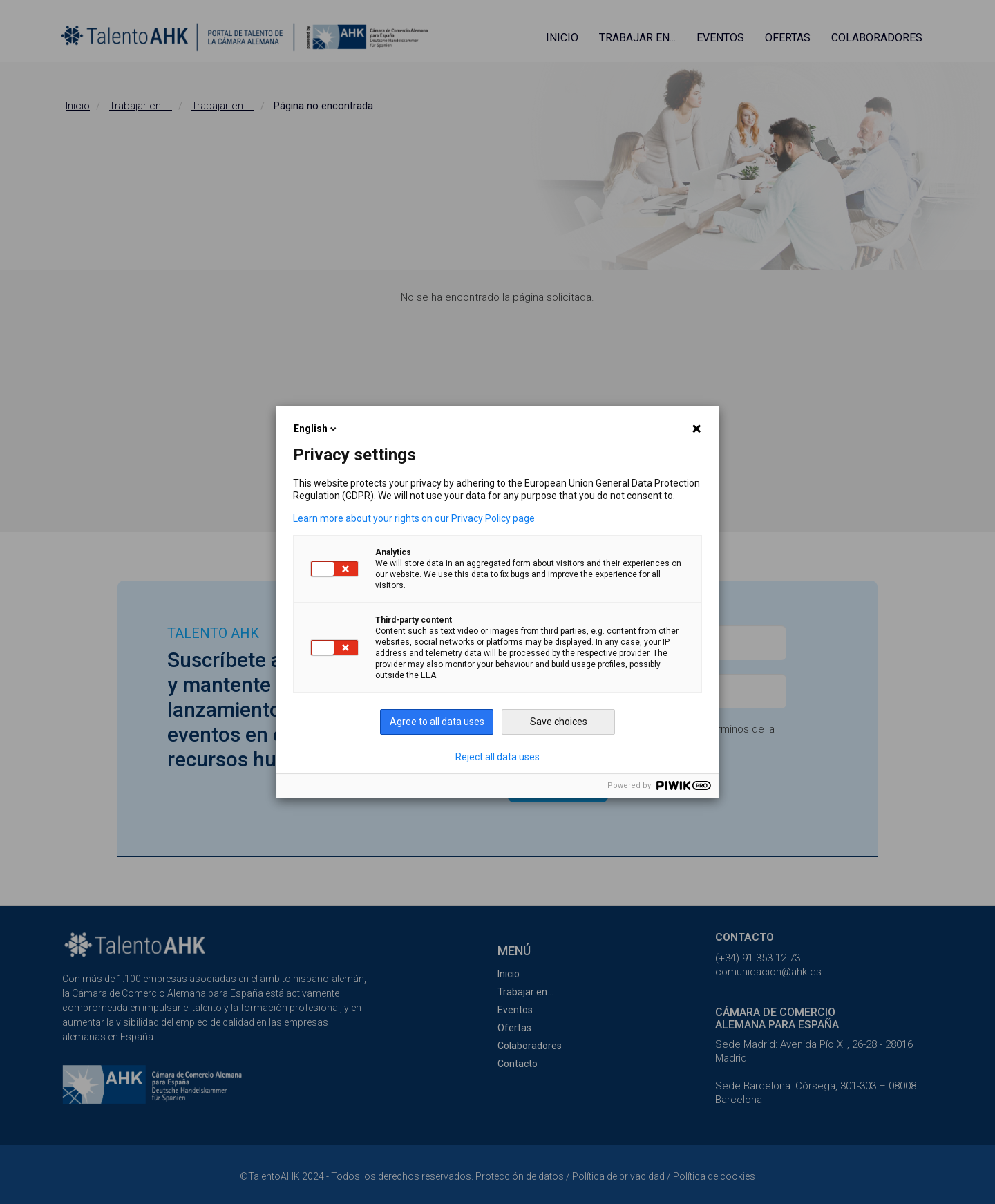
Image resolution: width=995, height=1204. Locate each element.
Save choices (558, 721)
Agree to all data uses (437, 721)
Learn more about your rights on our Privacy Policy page (414, 518)
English (316, 428)
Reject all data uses (497, 756)
